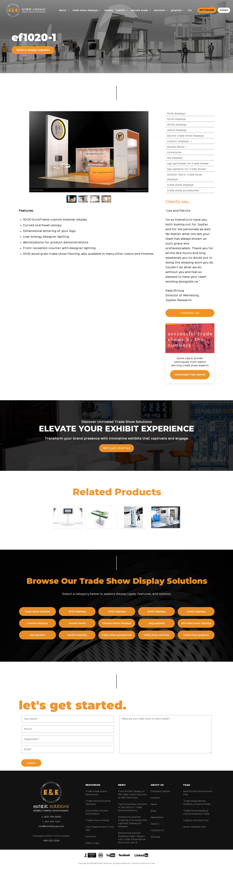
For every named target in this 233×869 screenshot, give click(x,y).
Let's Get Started (116, 456)
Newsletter (157, 817)
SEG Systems (165, 623)
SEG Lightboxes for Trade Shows (196, 163)
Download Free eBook (198, 374)
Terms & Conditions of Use (143, 863)
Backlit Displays (85, 635)
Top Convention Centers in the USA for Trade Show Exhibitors (132, 807)
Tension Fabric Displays (125, 623)
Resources (93, 784)
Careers (155, 798)
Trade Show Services (165, 635)
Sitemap (155, 837)
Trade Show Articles (97, 820)
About (64, 10)
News (122, 784)
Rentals (108, 10)
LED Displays (183, 158)
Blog (153, 811)
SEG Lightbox (45, 635)
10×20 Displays (185, 119)
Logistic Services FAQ (196, 820)
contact (224, 10)
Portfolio (91, 836)
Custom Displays (188, 141)
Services (161, 10)
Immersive (183, 152)
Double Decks (186, 147)
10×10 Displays (185, 113)
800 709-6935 (52, 817)
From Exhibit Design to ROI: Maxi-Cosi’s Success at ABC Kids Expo (132, 794)
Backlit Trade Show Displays (194, 135)
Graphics (178, 10)
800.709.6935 (206, 10)
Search (155, 824)
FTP (190, 10)
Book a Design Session (33, 50)
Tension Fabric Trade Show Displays (193, 177)
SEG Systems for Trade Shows (195, 169)
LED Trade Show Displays (204, 623)
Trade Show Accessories (191, 190)
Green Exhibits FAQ (194, 827)
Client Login (92, 843)
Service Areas (141, 10)
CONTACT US (199, 313)
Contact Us (157, 830)
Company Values (160, 791)
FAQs (186, 784)
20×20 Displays (185, 124)
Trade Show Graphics (204, 635)
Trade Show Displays (86, 10)
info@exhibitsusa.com (51, 826)
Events (122, 10)
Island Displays (185, 130)
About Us (157, 784)
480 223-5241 (51, 840)
